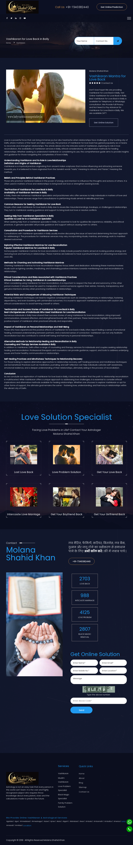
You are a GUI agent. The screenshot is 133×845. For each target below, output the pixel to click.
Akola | (59, 821)
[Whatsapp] (129, 822)
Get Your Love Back (109, 472)
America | (117, 821)
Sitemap (83, 787)
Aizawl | (47, 821)
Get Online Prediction (112, 7)
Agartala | (10, 821)
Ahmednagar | (37, 821)
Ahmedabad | (25, 821)
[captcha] (98, 701)
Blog (81, 782)
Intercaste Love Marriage (23, 514)
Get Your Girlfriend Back (109, 514)
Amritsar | (19, 825)
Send (81, 710)
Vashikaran (20, 43)
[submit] (117, 41)
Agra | (17, 821)
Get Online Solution (103, 122)
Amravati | (10, 825)
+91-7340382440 (72, 7)
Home (8, 43)
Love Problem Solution (66, 472)
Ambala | (89, 821)
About (81, 778)
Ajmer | (53, 821)
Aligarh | (66, 821)
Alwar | (82, 821)
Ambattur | (108, 821)
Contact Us (107, 83)
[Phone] (129, 829)
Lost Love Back (23, 472)
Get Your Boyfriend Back (66, 514)
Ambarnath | (99, 821)
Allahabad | (74, 821)
